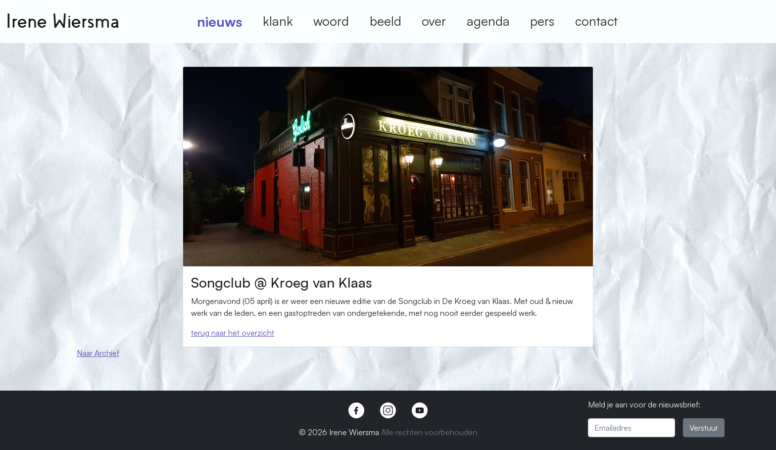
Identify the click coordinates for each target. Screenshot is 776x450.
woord (331, 21)
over (434, 21)
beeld (385, 21)
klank (278, 21)
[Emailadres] (631, 427)
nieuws (219, 21)
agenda (488, 21)
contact (596, 21)
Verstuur (703, 428)
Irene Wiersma (62, 21)
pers (542, 21)
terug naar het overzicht (232, 333)
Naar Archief (98, 353)
